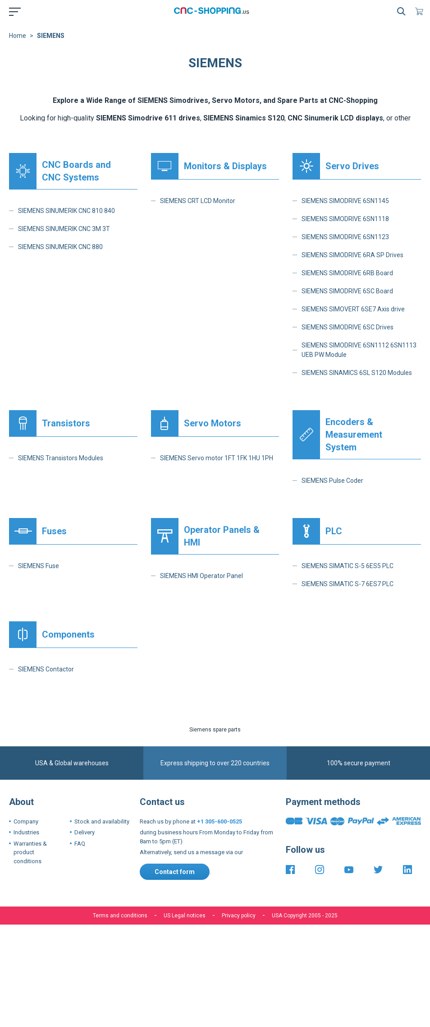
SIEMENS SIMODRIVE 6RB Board (347, 273)
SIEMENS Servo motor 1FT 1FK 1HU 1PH (216, 458)
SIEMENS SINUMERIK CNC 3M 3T (64, 228)
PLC (333, 531)
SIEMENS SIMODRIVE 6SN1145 (345, 200)
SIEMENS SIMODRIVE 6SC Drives (347, 327)
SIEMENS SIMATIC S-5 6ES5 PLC (347, 565)
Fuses (54, 531)
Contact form (175, 871)
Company (26, 821)
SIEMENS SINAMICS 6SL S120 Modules (357, 372)
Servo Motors (212, 423)
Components (68, 634)
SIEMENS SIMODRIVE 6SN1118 (345, 218)
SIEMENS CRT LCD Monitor (197, 200)
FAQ (79, 843)
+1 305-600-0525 (219, 821)
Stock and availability (101, 821)
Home (17, 35)
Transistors (66, 423)
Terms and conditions (120, 915)
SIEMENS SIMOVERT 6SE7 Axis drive (353, 309)
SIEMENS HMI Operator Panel (201, 575)
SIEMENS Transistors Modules (60, 458)
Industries (26, 832)
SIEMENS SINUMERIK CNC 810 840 (66, 210)
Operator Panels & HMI (222, 536)
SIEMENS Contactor (46, 669)
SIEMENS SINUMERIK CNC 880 (60, 246)
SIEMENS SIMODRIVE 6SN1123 (345, 237)
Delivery (84, 832)
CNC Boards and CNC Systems (76, 171)
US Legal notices (185, 915)
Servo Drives (352, 166)
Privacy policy (239, 915)
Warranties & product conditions (30, 852)
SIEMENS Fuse (38, 565)
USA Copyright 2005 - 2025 (305, 915)
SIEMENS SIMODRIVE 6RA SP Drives (352, 255)
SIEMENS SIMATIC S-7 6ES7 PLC (347, 584)
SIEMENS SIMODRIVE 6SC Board (347, 291)
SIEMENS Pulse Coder (332, 480)
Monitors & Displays (225, 166)
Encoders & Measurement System (353, 434)
